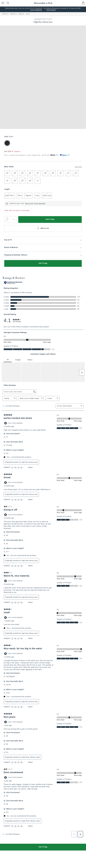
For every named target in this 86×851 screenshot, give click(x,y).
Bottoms (21, 14)
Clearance (13, 14)
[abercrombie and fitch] (43, 2)
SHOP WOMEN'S (36, 10)
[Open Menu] (2, 3)
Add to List (43, 228)
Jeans (28, 14)
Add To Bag (50, 219)
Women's (5, 14)
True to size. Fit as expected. (35, 203)
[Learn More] (56, 155)
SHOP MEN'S (51, 10)
